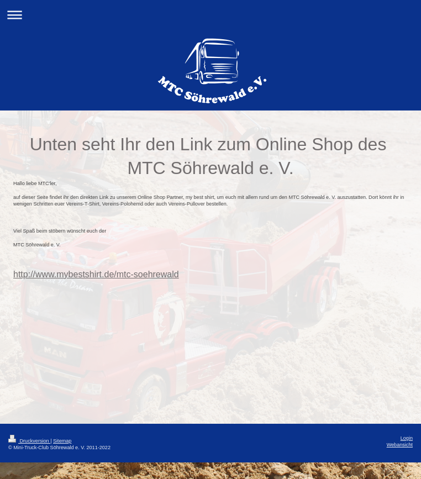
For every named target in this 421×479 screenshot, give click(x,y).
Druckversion (29, 441)
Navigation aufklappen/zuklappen (210, 15)
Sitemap (62, 441)
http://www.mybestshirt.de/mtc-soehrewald (96, 274)
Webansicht (400, 445)
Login (407, 438)
